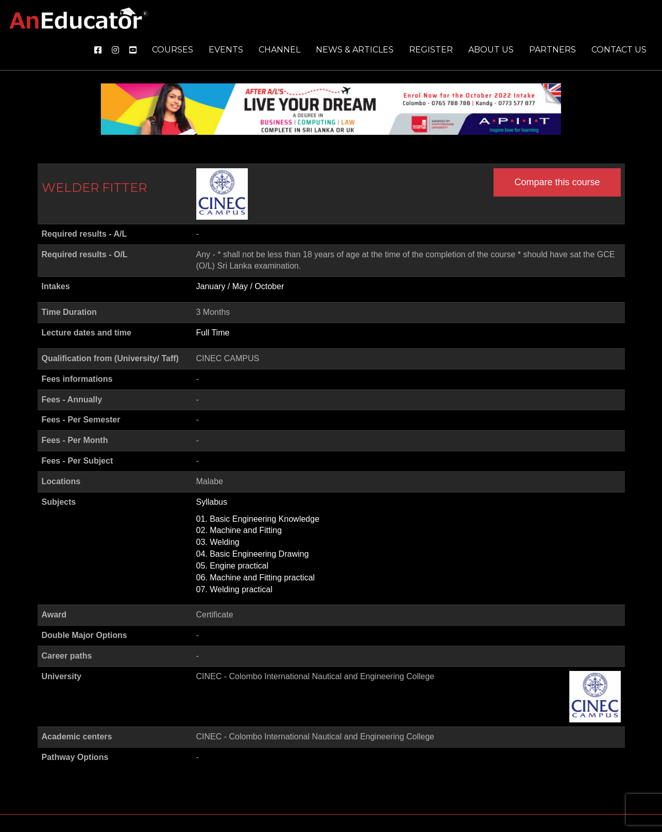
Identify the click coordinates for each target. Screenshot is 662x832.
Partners (552, 50)
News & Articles (355, 50)
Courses (172, 50)
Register (431, 50)
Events (226, 50)
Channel (279, 50)
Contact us (619, 50)
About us (491, 50)
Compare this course (557, 182)
